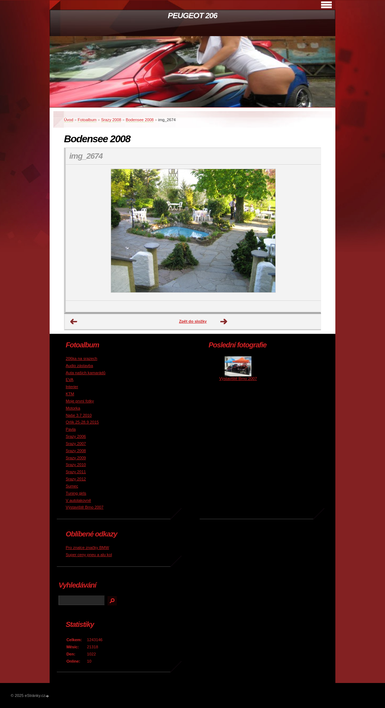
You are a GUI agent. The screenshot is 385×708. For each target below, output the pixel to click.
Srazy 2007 (76, 443)
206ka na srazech (81, 358)
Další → (224, 321)
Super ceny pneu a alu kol (89, 555)
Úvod (68, 120)
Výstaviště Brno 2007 (85, 507)
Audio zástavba (79, 365)
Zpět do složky (193, 321)
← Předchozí (74, 321)
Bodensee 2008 (140, 120)
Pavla (71, 429)
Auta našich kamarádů (85, 373)
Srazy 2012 (76, 479)
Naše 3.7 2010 (79, 415)
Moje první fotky (80, 401)
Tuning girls (76, 493)
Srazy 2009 (76, 458)
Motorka (73, 408)
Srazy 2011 (76, 472)
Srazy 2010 (76, 464)
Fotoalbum (87, 120)
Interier (72, 387)
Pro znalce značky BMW (87, 547)
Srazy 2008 (111, 120)
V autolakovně (78, 500)
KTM (70, 394)
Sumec (72, 486)
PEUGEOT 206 (192, 15)
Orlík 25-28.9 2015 (82, 422)
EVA (70, 379)
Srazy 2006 (76, 436)
